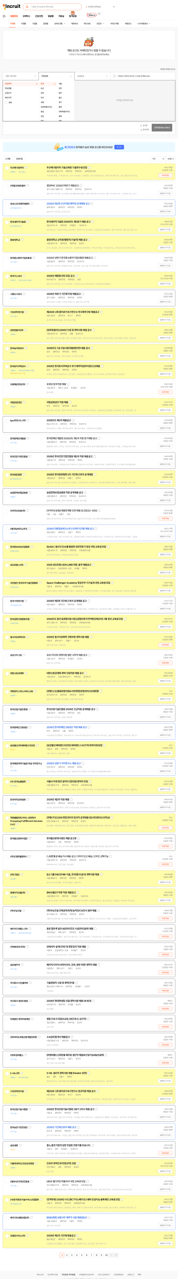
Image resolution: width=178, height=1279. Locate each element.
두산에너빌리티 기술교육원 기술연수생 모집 (67, 167)
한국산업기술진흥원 (19, 709)
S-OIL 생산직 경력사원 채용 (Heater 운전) (67, 1073)
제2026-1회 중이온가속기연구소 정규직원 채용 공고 (71, 1091)
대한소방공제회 (17, 673)
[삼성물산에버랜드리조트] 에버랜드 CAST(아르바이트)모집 (74, 745)
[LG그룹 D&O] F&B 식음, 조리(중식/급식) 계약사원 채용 (73, 874)
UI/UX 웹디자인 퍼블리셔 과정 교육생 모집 (66, 1181)
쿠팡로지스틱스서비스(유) (21, 691)
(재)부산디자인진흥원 (19, 1181)
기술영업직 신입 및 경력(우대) (60, 982)
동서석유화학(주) (17, 637)
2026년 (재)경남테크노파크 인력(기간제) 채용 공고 (70, 528)
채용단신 (128, 23)
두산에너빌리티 (17, 167)
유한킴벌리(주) (16, 330)
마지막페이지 (116, 1255)
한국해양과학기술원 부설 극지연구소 (26, 763)
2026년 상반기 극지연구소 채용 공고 (64, 763)
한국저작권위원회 (18, 799)
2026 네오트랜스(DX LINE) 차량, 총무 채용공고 (69, 564)
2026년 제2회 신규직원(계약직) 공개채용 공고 (68, 203)
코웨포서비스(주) (17, 1235)
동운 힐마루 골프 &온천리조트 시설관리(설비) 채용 (70, 928)
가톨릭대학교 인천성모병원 (22, 1163)
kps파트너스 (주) (18, 420)
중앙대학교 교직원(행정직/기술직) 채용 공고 (67, 239)
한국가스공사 (16, 276)
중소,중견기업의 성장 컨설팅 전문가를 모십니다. (69, 1145)
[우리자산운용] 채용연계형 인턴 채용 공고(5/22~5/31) (72, 510)
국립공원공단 (16, 402)
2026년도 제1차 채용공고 (59, 420)
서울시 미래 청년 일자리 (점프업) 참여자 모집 (67, 781)
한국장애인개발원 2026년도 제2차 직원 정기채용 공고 (72, 438)
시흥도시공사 (16, 294)
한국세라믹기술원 (18, 221)
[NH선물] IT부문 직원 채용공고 (61, 892)
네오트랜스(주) (16, 564)
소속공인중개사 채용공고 (58, 1037)
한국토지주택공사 (18, 366)
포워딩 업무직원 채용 (56, 384)
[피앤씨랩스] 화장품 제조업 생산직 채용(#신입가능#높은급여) (75, 1055)
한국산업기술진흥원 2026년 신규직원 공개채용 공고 (71, 709)
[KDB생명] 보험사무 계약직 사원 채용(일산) (67, 1217)
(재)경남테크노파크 (18, 528)
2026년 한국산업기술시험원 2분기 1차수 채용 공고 (70, 1109)
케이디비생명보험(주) (19, 1217)
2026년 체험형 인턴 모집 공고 (60, 276)
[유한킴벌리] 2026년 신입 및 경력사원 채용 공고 (69, 330)
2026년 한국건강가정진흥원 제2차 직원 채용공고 (69, 456)
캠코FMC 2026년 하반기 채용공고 (63, 185)
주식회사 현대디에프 (19, 1001)
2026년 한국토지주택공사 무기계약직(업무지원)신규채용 (73, 366)
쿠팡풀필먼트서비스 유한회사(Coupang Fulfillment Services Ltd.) (26, 821)
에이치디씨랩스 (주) (19, 928)
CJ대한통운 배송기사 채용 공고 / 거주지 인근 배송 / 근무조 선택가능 (77, 856)
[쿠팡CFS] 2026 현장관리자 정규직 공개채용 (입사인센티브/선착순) (78, 817)
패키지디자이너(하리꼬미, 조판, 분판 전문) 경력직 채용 (72, 964)
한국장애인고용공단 (19, 727)
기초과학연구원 (17, 312)
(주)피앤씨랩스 (16, 1055)
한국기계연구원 (17, 601)
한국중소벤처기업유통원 (20, 257)
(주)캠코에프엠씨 (17, 185)
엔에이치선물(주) (17, 892)
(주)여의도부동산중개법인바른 (23, 1037)
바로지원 (165, 175)
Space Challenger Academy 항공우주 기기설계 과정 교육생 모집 (78, 583)
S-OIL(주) (14, 1073)
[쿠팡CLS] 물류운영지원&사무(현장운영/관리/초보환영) (73, 691)
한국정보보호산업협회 (20, 546)
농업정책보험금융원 (19, 492)
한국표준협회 (16, 474)
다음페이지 (111, 1255)
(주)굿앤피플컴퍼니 (18, 856)
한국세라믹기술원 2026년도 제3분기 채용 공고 (68, 221)
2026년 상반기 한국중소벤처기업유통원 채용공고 (70, 257)
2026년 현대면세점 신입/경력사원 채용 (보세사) (69, 1001)
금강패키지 (15, 964)
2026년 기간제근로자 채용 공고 (61, 1127)
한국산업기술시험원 (19, 1109)
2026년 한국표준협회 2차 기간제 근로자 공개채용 (70, 474)
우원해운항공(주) (17, 384)
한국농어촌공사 (17, 348)
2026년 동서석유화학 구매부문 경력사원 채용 (68, 637)
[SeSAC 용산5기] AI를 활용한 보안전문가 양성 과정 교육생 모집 (76, 546)
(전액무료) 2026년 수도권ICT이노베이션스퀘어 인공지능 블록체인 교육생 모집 (83, 1199)
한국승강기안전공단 (19, 1127)
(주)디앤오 (14, 874)
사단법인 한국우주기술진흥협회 (24, 583)
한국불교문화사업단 (19, 838)
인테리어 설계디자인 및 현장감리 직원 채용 (66, 946)
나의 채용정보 (142, 23)
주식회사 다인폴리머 (19, 982)
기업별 (34, 23)
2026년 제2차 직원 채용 (58, 799)
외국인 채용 (114, 23)
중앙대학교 (15, 239)
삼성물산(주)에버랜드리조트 (22, 745)
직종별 (23, 23)
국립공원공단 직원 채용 (57, 402)
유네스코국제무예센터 (20, 203)
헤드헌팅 (87, 23)
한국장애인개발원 (18, 438)
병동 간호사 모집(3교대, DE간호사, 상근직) (66, 1019)
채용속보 (74, 23)
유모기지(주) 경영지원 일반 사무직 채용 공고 (67, 655)
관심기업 (19, 158)
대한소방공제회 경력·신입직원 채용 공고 (65, 673)
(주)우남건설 (15, 910)
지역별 (12, 23)
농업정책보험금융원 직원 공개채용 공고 (65, 492)
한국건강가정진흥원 (19, 456)
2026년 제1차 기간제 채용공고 (61, 1235)
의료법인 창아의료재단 (20, 1019)
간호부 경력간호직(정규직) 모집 (61, 1163)
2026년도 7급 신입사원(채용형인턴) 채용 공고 (68, 348)
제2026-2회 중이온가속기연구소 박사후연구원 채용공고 (73, 312)
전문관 (99, 23)
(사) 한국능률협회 (18, 781)
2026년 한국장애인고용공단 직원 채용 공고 (67, 727)
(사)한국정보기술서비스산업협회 (24, 1199)
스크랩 (7, 158)
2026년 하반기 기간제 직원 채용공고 (64, 294)
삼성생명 (14, 1145)
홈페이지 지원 (165, 193)
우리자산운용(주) (17, 510)
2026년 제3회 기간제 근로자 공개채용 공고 (67, 601)
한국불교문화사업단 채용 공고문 (61, 838)
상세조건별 (58, 23)
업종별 (45, 23)
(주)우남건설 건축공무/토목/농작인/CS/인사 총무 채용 (71, 910)
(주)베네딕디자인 (17, 946)
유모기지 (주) (16, 655)
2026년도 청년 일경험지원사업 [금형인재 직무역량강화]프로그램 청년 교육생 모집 (85, 619)
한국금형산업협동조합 (20, 619)
